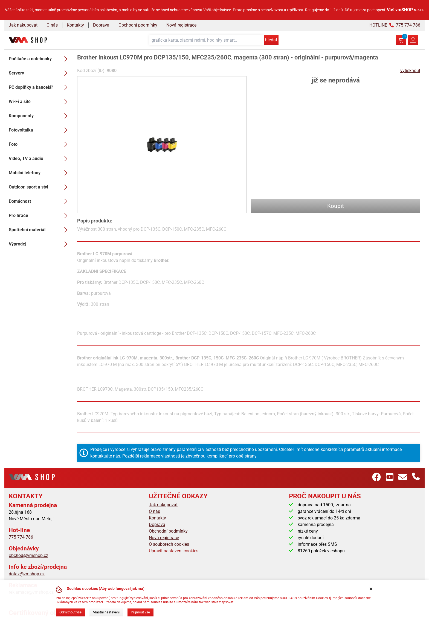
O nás (52, 25)
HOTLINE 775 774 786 (394, 25)
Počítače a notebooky (40, 59)
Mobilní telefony (40, 173)
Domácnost (40, 201)
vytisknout (410, 70)
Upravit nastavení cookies (173, 550)
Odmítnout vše (70, 612)
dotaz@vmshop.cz (27, 573)
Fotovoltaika (40, 130)
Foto (40, 144)
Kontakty (75, 25)
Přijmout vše (140, 612)
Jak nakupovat (23, 25)
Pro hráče (40, 216)
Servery (40, 73)
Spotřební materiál (40, 230)
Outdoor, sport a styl (40, 187)
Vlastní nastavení (106, 612)
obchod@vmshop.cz (28, 555)
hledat (271, 39)
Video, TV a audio (40, 159)
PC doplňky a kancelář (40, 87)
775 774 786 (21, 537)
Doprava (101, 25)
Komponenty (40, 116)
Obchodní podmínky (137, 25)
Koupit (335, 206)
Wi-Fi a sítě (40, 102)
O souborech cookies (169, 544)
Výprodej (40, 244)
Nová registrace (181, 25)
